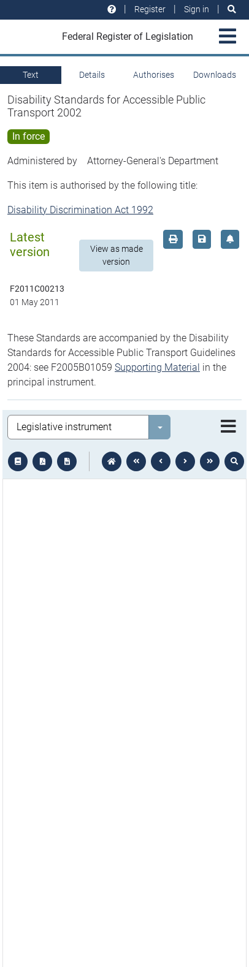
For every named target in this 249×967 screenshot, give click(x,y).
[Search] (232, 9)
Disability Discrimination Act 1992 (80, 210)
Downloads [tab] (214, 75)
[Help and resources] (111, 9)
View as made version (116, 255)
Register (150, 9)
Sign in (196, 9)
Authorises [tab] (153, 75)
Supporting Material (157, 367)
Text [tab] (31, 75)
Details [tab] (92, 75)
